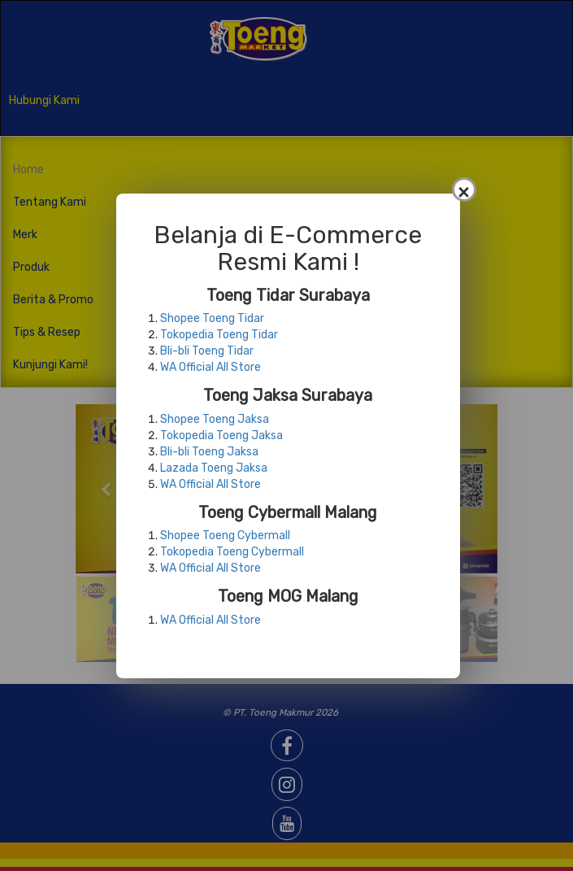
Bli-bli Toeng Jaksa (209, 452)
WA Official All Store (210, 367)
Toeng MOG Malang (288, 596)
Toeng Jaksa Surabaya (287, 395)
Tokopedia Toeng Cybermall (232, 552)
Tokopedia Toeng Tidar (219, 335)
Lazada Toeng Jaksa (213, 468)
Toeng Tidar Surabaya (288, 295)
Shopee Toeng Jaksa (214, 419)
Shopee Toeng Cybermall (225, 535)
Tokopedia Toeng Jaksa (221, 435)
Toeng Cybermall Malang (287, 512)
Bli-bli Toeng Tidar (207, 351)
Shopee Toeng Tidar (212, 318)
